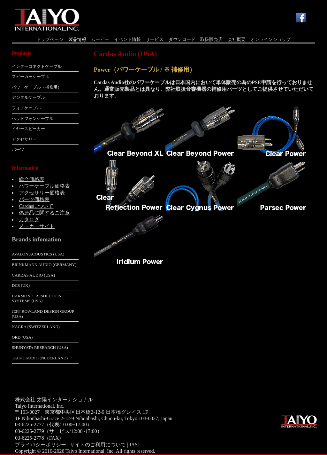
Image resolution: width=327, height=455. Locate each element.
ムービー (100, 39)
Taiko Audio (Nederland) (40, 358)
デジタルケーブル (28, 97)
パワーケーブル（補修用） (37, 87)
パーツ (18, 149)
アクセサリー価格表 (42, 192)
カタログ (29, 219)
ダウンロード (182, 39)
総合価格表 (31, 179)
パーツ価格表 (34, 199)
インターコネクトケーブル (37, 66)
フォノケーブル (26, 108)
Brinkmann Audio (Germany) (44, 264)
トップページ (49, 39)
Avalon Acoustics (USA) (38, 254)
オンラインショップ (270, 39)
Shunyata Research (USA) (40, 347)
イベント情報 (127, 39)
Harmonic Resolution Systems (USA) (37, 298)
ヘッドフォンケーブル (32, 118)
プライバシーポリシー (40, 444)
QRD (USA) (22, 337)
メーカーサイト (37, 226)
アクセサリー (24, 139)
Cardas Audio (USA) (33, 275)
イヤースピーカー (28, 128)
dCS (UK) (21, 285)
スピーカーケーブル (30, 76)
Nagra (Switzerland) (36, 326)
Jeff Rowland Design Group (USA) (43, 314)
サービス (155, 39)
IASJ (134, 444)
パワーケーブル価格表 (44, 186)
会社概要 (237, 39)
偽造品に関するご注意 (44, 213)
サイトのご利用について (98, 444)
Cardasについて (36, 206)
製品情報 (77, 39)
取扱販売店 (211, 39)
